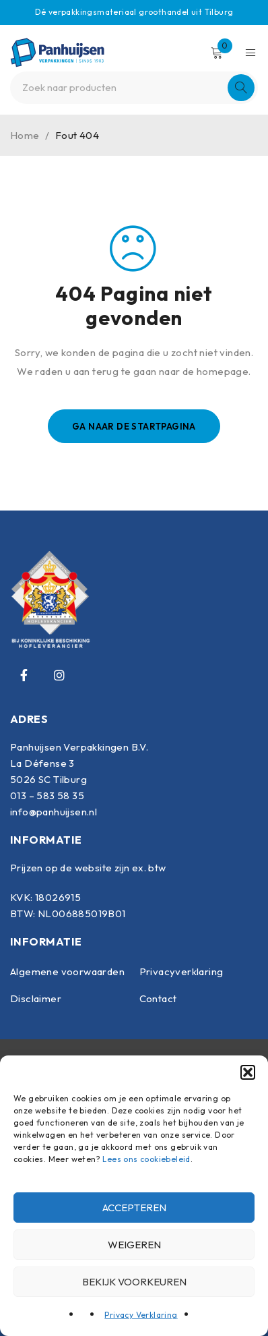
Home (25, 135)
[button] (248, 1072)
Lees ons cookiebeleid (146, 1159)
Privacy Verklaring (140, 1315)
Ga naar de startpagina (134, 426)
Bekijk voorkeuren (134, 1281)
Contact (158, 998)
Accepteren (134, 1207)
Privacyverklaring (181, 971)
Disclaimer (35, 998)
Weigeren (134, 1244)
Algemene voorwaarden (67, 971)
